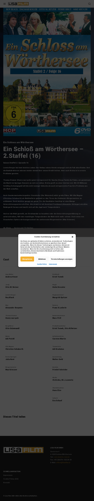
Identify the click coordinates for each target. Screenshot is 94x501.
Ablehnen (42, 259)
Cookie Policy (42, 264)
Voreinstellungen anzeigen (61, 259)
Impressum (53, 264)
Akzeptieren (27, 259)
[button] (72, 237)
